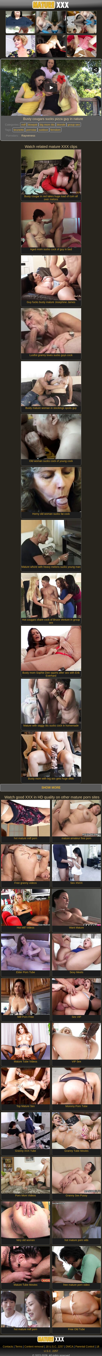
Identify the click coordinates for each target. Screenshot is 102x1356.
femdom (55, 129)
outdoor (43, 129)
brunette (19, 129)
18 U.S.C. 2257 (55, 1346)
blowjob (32, 124)
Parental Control (84, 1346)
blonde (61, 124)
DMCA (69, 1346)
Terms (18, 1346)
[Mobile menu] (3, 5)
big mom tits (47, 124)
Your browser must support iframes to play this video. (51, 88)
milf (23, 124)
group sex (74, 124)
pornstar (31, 129)
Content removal (34, 1346)
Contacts (8, 1346)
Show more (50, 787)
